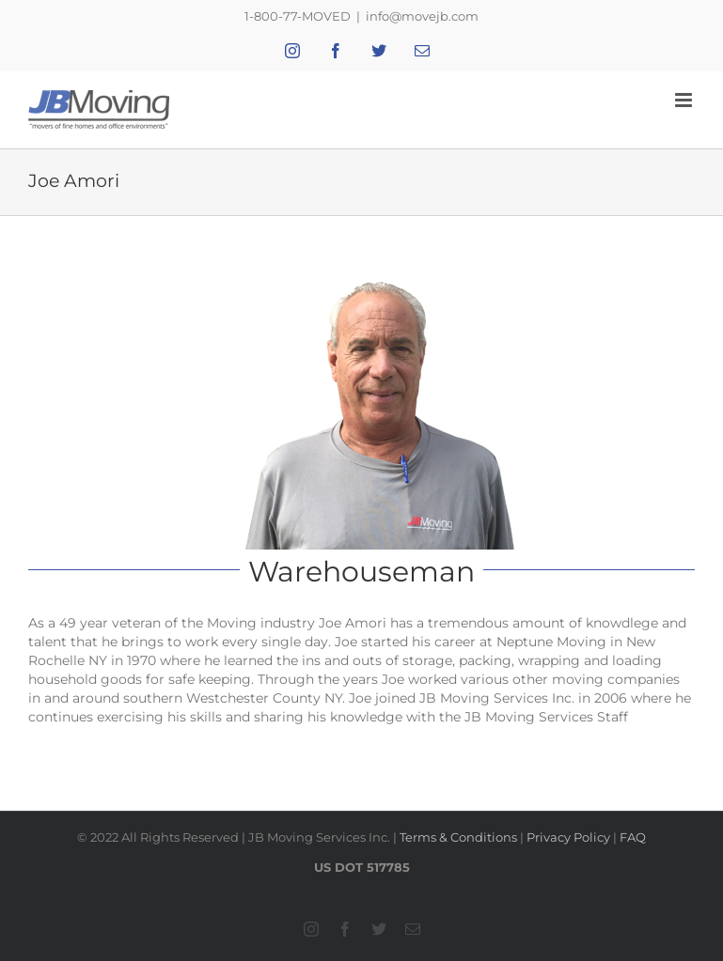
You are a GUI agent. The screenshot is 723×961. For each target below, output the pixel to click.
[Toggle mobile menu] (685, 100)
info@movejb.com (422, 15)
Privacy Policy (568, 837)
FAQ (633, 837)
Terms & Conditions (458, 837)
